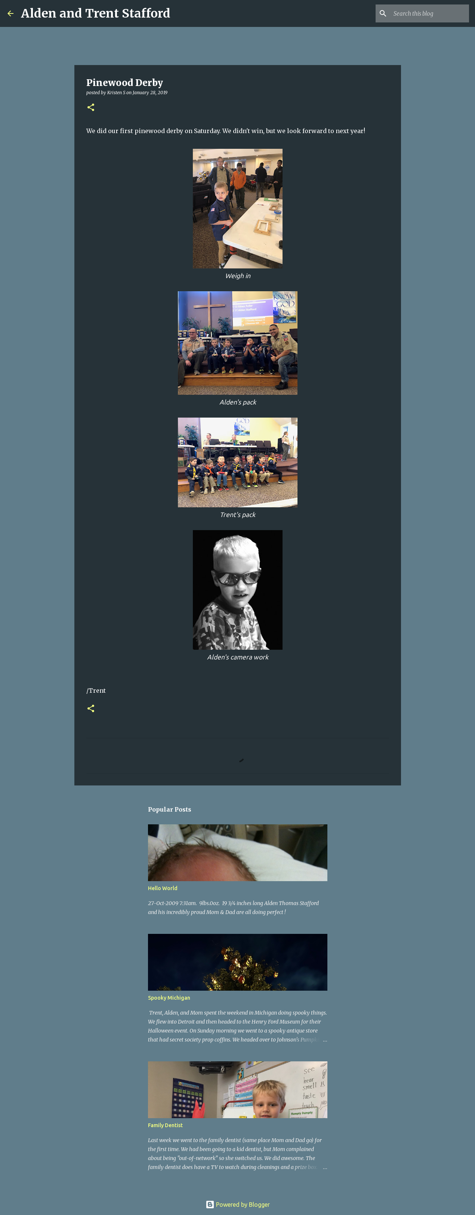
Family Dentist (165, 1125)
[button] (90, 108)
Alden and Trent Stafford (95, 13)
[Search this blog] (430, 13)
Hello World (163, 888)
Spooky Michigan (169, 998)
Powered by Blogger (238, 1204)
